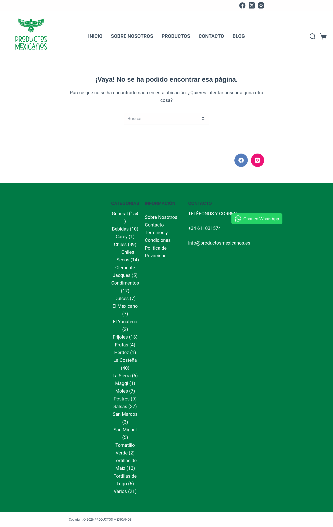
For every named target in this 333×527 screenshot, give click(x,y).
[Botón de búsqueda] (203, 118)
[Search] (313, 36)
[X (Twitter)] (252, 5)
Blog (238, 36)
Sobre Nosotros (132, 36)
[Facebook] (242, 5)
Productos (176, 36)
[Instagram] (261, 5)
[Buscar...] (160, 118)
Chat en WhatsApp (261, 218)
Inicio (95, 36)
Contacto (211, 36)
